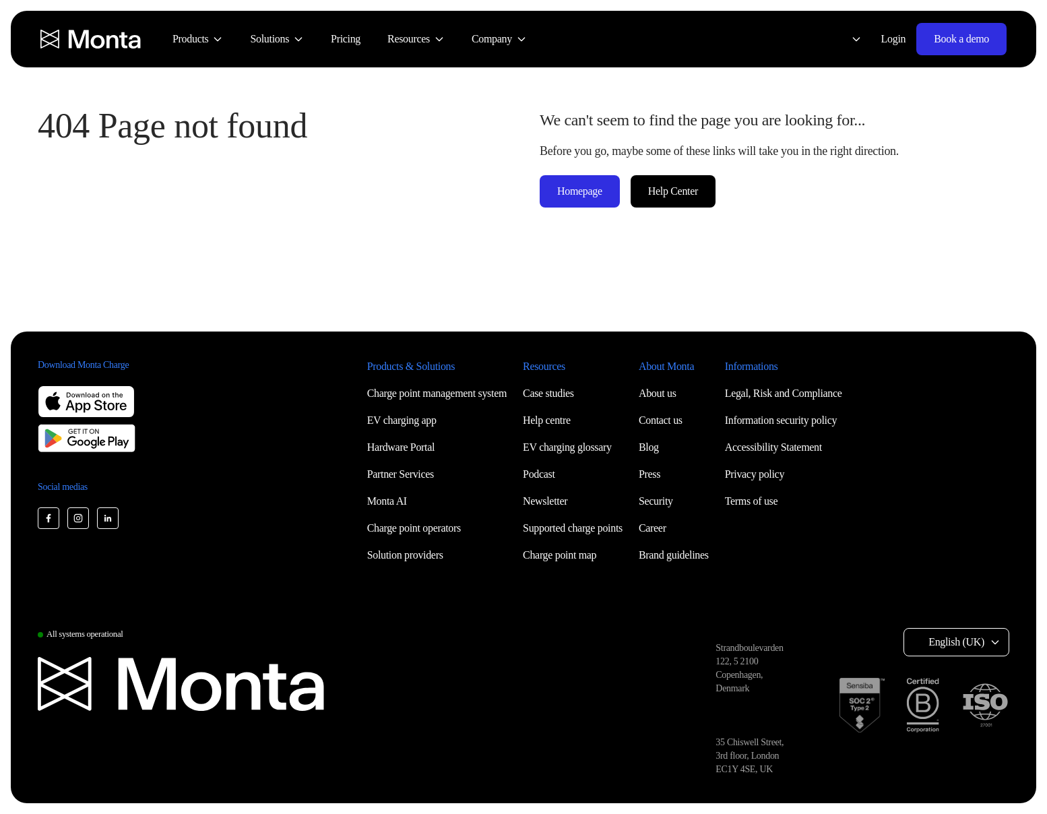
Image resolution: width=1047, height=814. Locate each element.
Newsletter (545, 501)
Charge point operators (414, 528)
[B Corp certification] (922, 705)
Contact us (661, 420)
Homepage (579, 191)
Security (656, 501)
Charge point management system (437, 393)
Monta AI (387, 501)
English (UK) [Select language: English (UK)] (956, 642)
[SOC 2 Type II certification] (862, 705)
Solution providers (405, 555)
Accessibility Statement (773, 447)
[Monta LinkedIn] (108, 518)
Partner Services (400, 474)
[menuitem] (197, 39)
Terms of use (751, 501)
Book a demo (961, 38)
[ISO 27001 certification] (985, 705)
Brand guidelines (674, 555)
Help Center (673, 191)
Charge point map (559, 555)
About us (657, 393)
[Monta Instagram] (78, 518)
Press (649, 474)
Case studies (548, 393)
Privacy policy (754, 474)
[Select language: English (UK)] (848, 39)
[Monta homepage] (91, 39)
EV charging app (402, 420)
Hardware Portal (401, 447)
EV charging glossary (567, 447)
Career (652, 528)
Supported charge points (573, 528)
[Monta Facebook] (48, 518)
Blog (649, 447)
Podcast (539, 474)
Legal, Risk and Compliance (783, 393)
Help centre (547, 420)
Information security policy (781, 420)
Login (893, 38)
